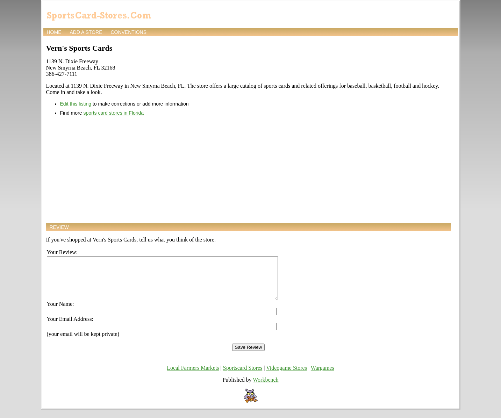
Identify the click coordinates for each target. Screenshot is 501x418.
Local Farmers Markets (193, 376)
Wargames (322, 376)
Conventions (128, 32)
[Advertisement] (248, 169)
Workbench (265, 388)
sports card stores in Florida (113, 113)
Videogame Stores (286, 376)
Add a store (86, 32)
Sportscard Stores (242, 376)
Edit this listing (75, 104)
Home (54, 32)
